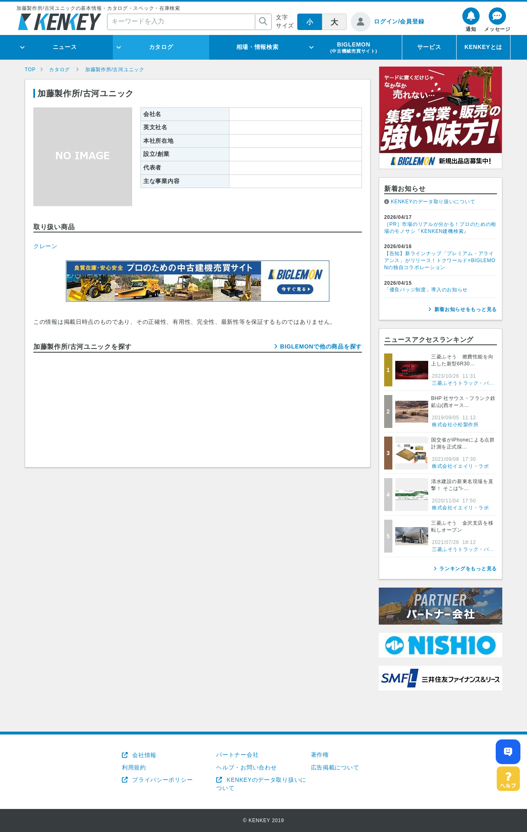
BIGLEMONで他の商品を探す (321, 346)
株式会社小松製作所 (455, 425)
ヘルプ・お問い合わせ (246, 767)
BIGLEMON (353, 47)
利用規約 (134, 767)
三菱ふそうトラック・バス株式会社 (473, 383)
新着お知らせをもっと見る (465, 309)
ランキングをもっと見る (468, 569)
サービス (429, 47)
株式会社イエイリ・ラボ (460, 466)
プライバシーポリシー (162, 779)
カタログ (161, 47)
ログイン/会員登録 (399, 21)
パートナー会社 (237, 754)
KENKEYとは (483, 47)
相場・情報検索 (257, 47)
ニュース (65, 47)
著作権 (320, 754)
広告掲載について (335, 767)
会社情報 (143, 755)
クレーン (45, 246)
